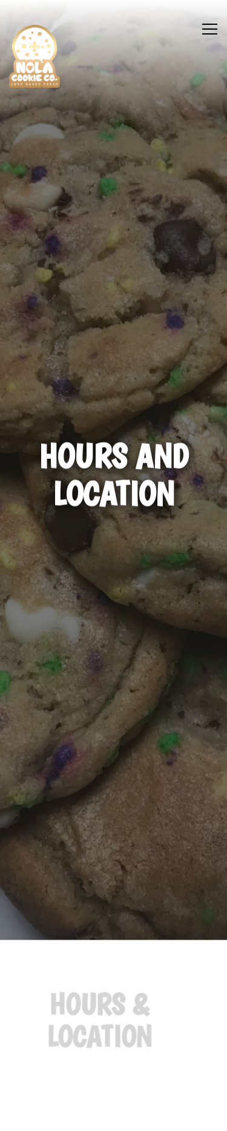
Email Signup (114, 1115)
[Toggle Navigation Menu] (209, 29)
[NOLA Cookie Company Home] (34, 56)
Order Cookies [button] (113, 1083)
